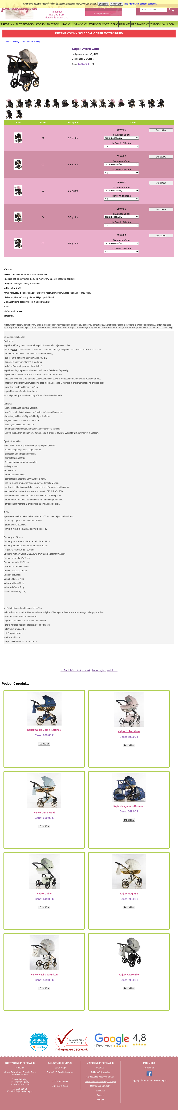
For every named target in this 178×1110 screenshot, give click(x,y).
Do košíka (161, 130)
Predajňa (7, 24)
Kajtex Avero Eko (129, 974)
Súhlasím (103, 4)
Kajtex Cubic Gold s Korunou (44, 729)
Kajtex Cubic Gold (44, 812)
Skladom (168, 24)
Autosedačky (25, 24)
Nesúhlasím (116, 4)
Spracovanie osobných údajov (100, 1077)
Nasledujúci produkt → (105, 670)
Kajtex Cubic (44, 893)
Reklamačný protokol (100, 1072)
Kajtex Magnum (129, 893)
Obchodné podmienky (100, 1086)
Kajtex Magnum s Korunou (129, 806)
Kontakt (100, 1100)
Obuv (114, 24)
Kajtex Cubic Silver (129, 731)
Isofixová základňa (121, 143)
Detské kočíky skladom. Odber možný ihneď (89, 33)
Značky (155, 24)
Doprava (100, 1068)
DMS (14, 349)
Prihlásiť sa (149, 1068)
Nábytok (53, 24)
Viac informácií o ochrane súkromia (140, 4)
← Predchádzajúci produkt (75, 670)
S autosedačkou (121, 134)
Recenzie (100, 1090)
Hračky (65, 24)
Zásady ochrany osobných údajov (100, 1081)
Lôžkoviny (80, 24)
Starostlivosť (98, 24)
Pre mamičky (140, 24)
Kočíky (40, 24)
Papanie (124, 24)
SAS (14, 345)
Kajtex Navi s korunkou (44, 974)
